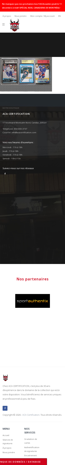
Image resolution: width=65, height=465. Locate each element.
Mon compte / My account (42, 16)
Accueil (6, 435)
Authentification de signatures (31, 449)
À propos (7, 16)
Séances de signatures (8, 441)
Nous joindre (21, 16)
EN (59, 16)
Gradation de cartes (30, 441)
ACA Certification (31, 414)
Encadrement (30, 455)
